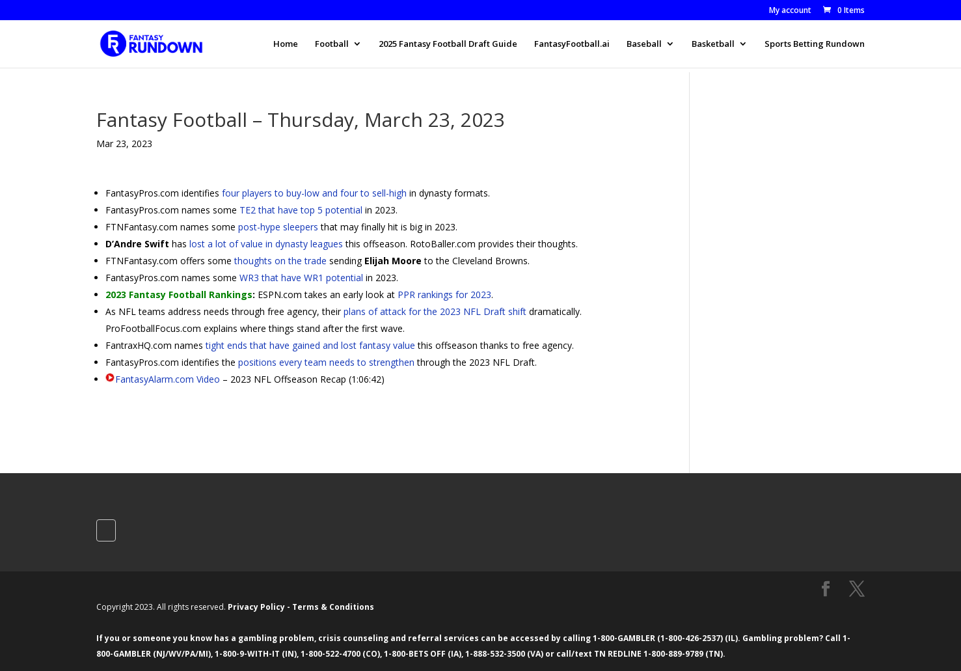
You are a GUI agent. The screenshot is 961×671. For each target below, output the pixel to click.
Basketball (713, 44)
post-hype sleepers (278, 227)
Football (332, 44)
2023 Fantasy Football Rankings (178, 294)
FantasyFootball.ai (572, 44)
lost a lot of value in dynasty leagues (266, 244)
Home (285, 44)
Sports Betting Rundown (815, 44)
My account (790, 11)
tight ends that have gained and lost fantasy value (310, 345)
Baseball (644, 44)
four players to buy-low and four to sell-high (314, 193)
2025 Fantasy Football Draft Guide (448, 44)
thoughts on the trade (280, 260)
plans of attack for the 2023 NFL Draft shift (435, 311)
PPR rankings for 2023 (444, 294)
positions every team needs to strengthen (326, 362)
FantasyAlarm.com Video (167, 379)
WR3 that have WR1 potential (301, 277)
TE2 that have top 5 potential (300, 210)
